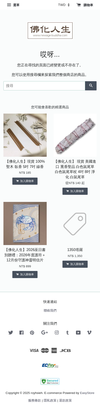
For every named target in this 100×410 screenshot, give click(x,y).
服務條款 (34, 400)
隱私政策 (50, 400)
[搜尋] (44, 85)
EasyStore (87, 393)
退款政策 (65, 400)
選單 (13, 5)
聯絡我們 (50, 310)
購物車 (84, 5)
